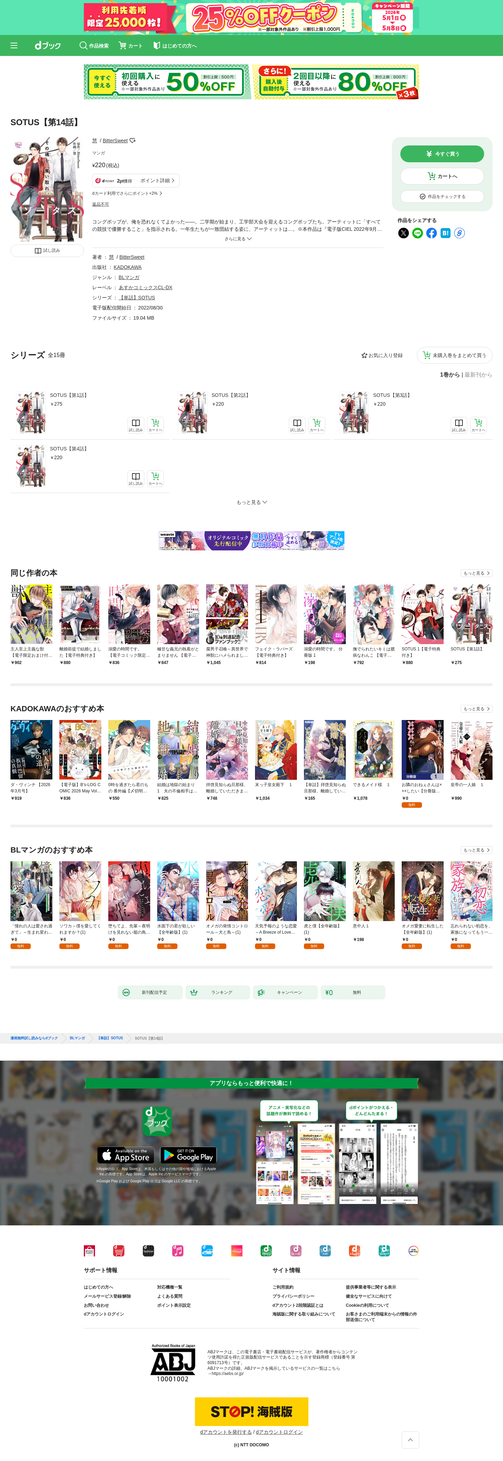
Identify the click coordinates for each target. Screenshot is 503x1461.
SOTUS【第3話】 (392, 395)
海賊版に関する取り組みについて (303, 1314)
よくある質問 (169, 1296)
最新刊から (479, 375)
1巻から (450, 375)
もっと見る (474, 573)
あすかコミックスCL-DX (146, 287)
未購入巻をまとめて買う (460, 355)
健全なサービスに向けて (369, 1296)
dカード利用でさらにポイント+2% (125, 193)
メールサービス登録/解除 (107, 1296)
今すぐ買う (447, 154)
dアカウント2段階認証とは (297, 1305)
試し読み (51, 250)
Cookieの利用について (367, 1305)
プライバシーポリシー (293, 1296)
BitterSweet (115, 140)
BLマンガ (129, 277)
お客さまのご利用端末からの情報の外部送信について (381, 1317)
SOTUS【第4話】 (69, 448)
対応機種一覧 (169, 1287)
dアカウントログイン (104, 1314)
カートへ (447, 176)
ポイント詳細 (155, 180)
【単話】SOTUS (137, 297)
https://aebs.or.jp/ (227, 1373)
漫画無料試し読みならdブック (34, 1038)
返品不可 (100, 204)
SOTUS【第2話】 (231, 395)
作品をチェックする (447, 196)
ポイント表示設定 (174, 1305)
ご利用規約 (282, 1287)
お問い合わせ (96, 1305)
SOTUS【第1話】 (69, 395)
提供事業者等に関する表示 (371, 1287)
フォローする (132, 140)
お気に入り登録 (386, 355)
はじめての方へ (98, 1287)
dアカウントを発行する (226, 1432)
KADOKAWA (128, 267)
